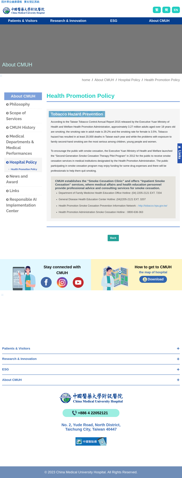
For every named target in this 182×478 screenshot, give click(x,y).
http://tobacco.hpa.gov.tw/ (152, 205)
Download (156, 279)
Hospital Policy (129, 80)
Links (12, 191)
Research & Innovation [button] (68, 21)
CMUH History (20, 127)
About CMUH (12, 380)
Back (113, 238)
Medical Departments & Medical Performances (20, 145)
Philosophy (18, 104)
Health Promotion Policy (162, 80)
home (86, 80)
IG (62, 282)
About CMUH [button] (159, 21)
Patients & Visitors (16, 348)
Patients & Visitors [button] (22, 21)
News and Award (17, 179)
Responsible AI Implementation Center (21, 205)
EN (176, 10)
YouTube (78, 282)
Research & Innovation (19, 359)
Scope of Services (16, 116)
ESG (5, 369)
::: (4, 2)
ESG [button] (113, 21)
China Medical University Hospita (91, 398)
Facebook (46, 282)
